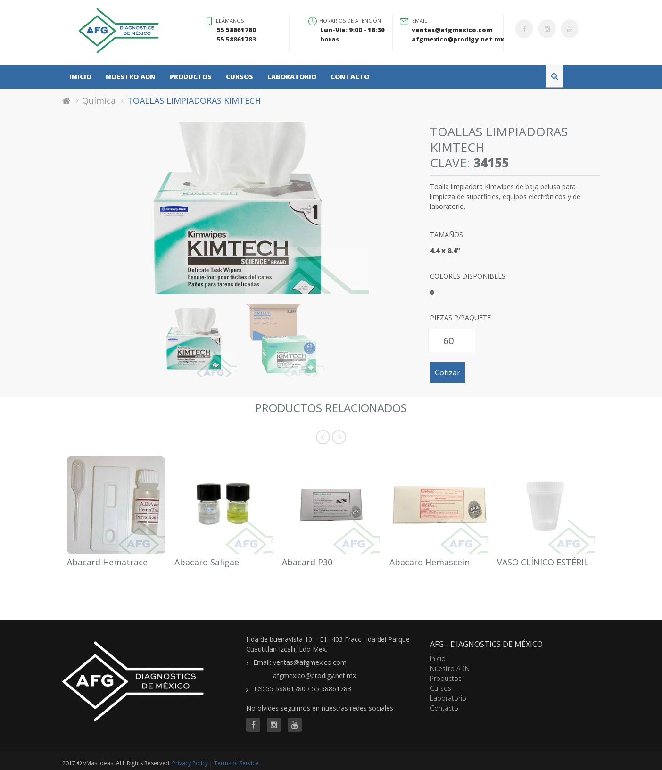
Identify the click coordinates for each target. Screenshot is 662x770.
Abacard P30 (307, 562)
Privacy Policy (190, 763)
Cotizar (447, 372)
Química (99, 100)
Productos (191, 76)
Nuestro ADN (131, 76)
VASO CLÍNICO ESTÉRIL (542, 562)
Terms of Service (236, 763)
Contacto (350, 76)
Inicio (80, 76)
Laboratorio (291, 76)
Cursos (239, 76)
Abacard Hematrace (107, 562)
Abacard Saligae (206, 562)
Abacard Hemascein (429, 562)
